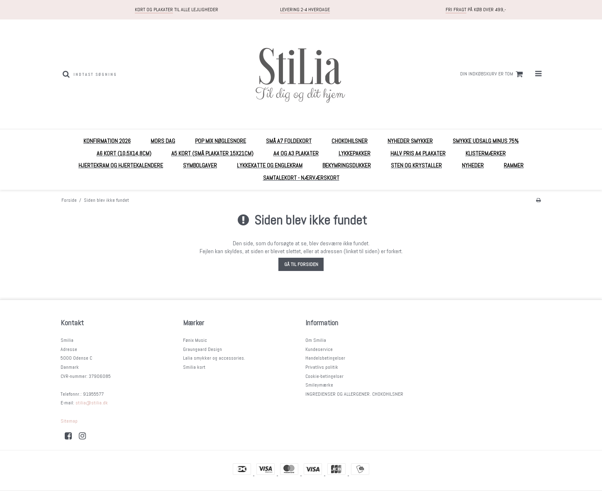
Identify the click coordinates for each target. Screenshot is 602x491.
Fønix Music (195, 340)
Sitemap (69, 421)
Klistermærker (486, 153)
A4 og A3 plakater (296, 153)
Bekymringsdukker (346, 165)
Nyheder (473, 165)
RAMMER (514, 165)
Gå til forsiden (301, 264)
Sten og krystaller (416, 165)
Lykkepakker (354, 153)
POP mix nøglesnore (220, 141)
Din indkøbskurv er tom (492, 74)
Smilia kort (194, 367)
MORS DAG (163, 141)
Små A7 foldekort (289, 141)
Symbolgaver (200, 165)
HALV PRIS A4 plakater (418, 153)
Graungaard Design (202, 349)
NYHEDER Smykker (410, 141)
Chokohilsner (349, 141)
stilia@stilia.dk (92, 402)
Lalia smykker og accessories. (214, 358)
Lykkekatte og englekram (269, 165)
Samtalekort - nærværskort (301, 177)
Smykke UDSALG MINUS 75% (486, 141)
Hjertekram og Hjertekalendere (120, 165)
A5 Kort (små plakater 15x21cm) (212, 153)
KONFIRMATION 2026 (107, 141)
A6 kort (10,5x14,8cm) (124, 153)
